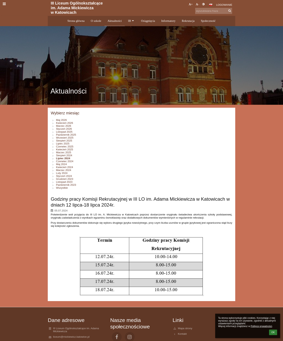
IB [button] (131, 20)
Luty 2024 (62, 173)
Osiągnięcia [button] (148, 20)
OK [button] (273, 332)
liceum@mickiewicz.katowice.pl (71, 336)
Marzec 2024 (63, 170)
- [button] (197, 4)
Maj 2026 (61, 120)
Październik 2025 (66, 134)
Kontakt (182, 333)
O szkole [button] (96, 20)
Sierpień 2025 (64, 140)
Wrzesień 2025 (65, 137)
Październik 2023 (66, 184)
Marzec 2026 (63, 125)
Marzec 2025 (63, 152)
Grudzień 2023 (64, 178)
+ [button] (191, 4)
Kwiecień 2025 (64, 149)
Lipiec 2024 (63, 158)
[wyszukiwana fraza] (213, 11)
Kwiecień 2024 (64, 167)
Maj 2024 (61, 164)
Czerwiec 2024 (64, 161)
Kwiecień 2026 (64, 122)
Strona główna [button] (76, 20)
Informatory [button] (168, 20)
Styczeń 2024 (64, 176)
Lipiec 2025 (62, 143)
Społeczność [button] (208, 20)
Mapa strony (185, 328)
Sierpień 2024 (64, 155)
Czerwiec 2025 (64, 146)
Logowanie (224, 4)
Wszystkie (62, 187)
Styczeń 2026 (64, 128)
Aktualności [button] (115, 20)
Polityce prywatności (261, 326)
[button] (211, 4)
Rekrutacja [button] (188, 20)
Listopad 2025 (64, 131)
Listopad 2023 (64, 181)
